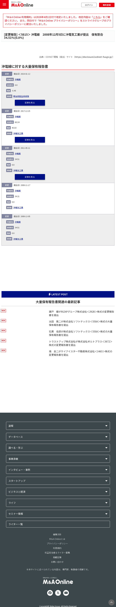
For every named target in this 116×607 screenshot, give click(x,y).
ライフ (12, 503)
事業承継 (13, 459)
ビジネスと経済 (16, 491)
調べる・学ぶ (15, 447)
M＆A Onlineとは (57, 538)
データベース (15, 437)
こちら (96, 17)
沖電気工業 (18, 133)
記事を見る (30, 102)
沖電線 (18, 79)
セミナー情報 (15, 513)
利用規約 (57, 548)
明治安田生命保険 (21, 96)
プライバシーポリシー (57, 543)
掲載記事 (57, 557)
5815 (24, 34)
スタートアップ (16, 481)
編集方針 (57, 534)
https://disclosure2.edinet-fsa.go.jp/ (93, 56)
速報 (10, 426)
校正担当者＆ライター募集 (57, 552)
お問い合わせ (57, 561)
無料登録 (107, 4)
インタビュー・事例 (19, 469)
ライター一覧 (15, 524)
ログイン (89, 4)
